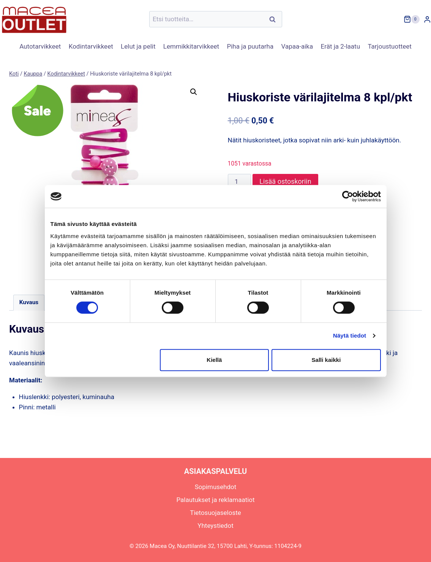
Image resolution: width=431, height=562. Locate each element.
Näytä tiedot (349, 335)
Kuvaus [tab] (28, 302)
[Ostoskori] (412, 19)
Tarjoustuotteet (389, 46)
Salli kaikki (326, 360)
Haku (275, 19)
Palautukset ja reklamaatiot (215, 500)
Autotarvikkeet (40, 46)
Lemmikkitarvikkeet (191, 46)
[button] (194, 92)
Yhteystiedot (215, 525)
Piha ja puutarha (250, 46)
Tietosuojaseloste (215, 512)
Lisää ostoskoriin (285, 181)
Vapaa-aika (297, 46)
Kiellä (214, 360)
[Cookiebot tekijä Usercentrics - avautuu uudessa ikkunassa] (347, 196)
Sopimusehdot (216, 487)
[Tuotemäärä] (239, 181)
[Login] (427, 19)
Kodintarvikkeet (91, 46)
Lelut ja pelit (138, 46)
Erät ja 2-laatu (340, 46)
